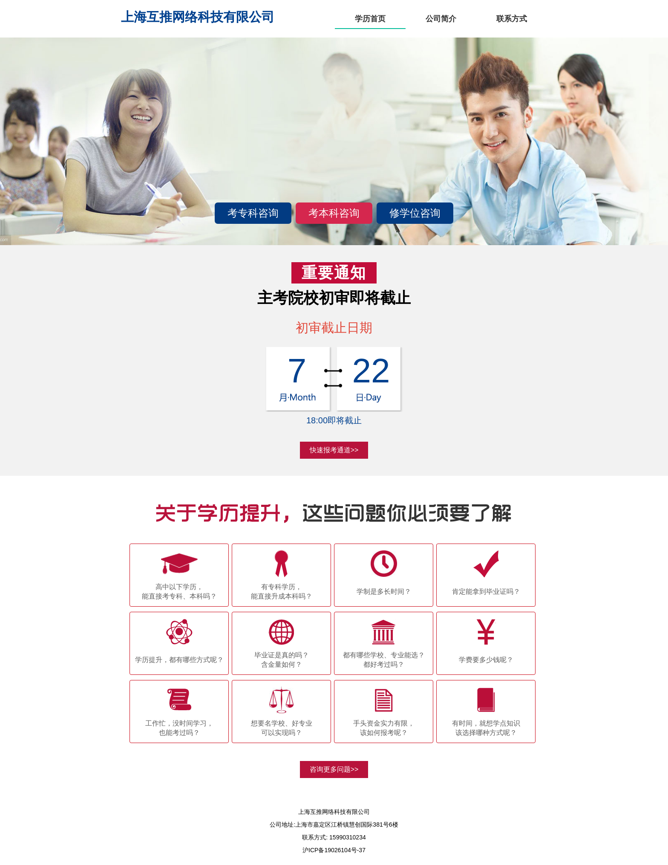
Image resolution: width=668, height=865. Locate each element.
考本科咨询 (334, 213)
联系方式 (511, 18)
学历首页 (370, 18)
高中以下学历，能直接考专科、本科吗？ (179, 591)
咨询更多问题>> (334, 769)
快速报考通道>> (334, 450)
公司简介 (441, 18)
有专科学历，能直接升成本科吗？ (281, 591)
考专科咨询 (253, 213)
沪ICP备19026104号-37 (334, 850)
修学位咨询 (415, 213)
